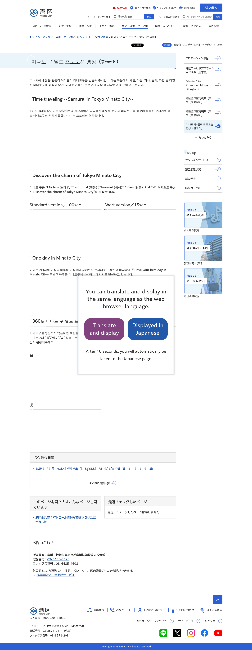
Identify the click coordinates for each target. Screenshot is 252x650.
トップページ (37, 37)
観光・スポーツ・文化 (61, 37)
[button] (120, 8)
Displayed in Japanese (147, 329)
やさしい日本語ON (167, 8)
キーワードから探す (115, 16)
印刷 (168, 45)
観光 (79, 37)
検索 (218, 17)
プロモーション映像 (96, 37)
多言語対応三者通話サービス (56, 575)
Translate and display (104, 329)
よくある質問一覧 (99, 483)
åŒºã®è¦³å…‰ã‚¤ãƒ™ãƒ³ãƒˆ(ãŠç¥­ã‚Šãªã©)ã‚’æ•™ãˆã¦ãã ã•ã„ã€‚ (95, 468)
